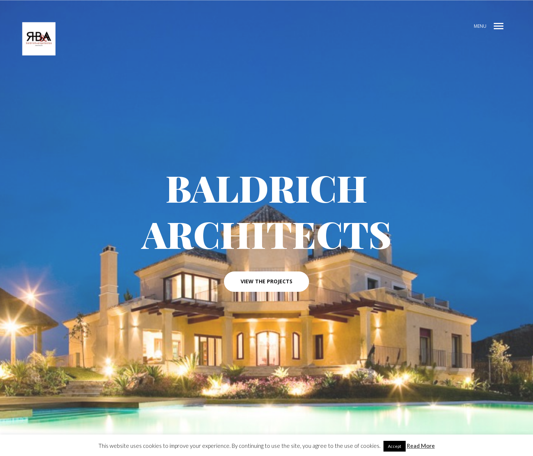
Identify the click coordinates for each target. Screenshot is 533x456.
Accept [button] (394, 446)
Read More (421, 445)
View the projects (266, 282)
